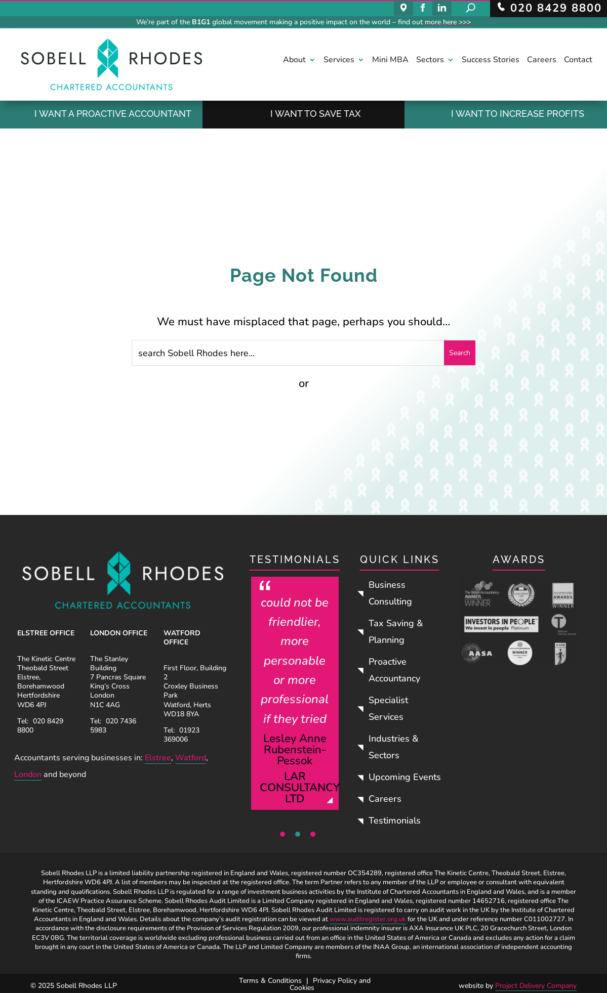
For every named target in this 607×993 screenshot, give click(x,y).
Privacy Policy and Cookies (330, 984)
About (294, 60)
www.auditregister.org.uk (368, 919)
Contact (578, 60)
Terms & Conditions (270, 980)
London (28, 774)
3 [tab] (312, 834)
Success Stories (490, 60)
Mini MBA (390, 60)
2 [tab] (297, 834)
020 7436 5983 (113, 725)
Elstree (158, 757)
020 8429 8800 (40, 725)
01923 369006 (181, 734)
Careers (541, 60)
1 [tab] (282, 834)
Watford (190, 757)
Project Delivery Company (536, 985)
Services (338, 60)
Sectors (430, 60)
